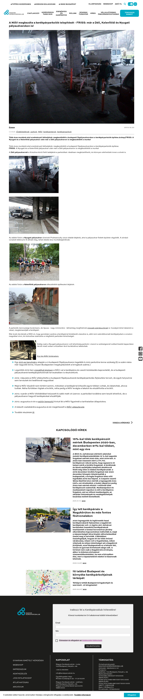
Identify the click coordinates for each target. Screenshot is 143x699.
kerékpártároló (49, 132)
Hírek (93, 13)
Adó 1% (118, 4)
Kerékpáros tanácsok (48, 13)
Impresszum (19, 669)
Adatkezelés (20, 674)
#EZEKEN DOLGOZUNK (45, 4)
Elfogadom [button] (132, 695)
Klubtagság (95, 4)
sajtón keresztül (46, 402)
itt (33, 412)
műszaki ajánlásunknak (97, 328)
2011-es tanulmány (28, 362)
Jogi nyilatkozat (22, 678)
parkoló (33, 132)
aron (84, 501)
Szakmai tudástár (83, 13)
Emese (12, 127)
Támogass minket (129, 13)
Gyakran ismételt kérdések (28, 661)
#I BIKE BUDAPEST (67, 4)
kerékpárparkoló (64, 132)
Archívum (18, 687)
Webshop (108, 4)
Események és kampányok (61, 13)
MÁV (40, 132)
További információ (82, 695)
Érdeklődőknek (22, 132)
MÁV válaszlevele (75, 407)
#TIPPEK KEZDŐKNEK (21, 4)
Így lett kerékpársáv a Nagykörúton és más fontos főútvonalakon (92, 512)
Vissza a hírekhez (121, 423)
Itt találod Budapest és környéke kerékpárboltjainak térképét (92, 575)
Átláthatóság (21, 682)
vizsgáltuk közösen (43, 370)
